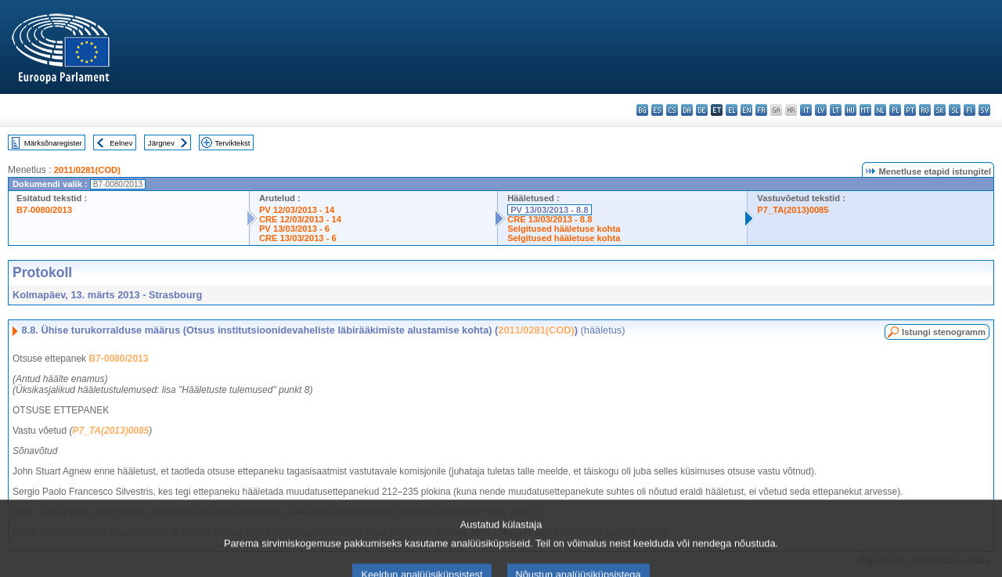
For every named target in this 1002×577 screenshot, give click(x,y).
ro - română (925, 110)
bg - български (642, 110)
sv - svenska (984, 110)
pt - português (910, 110)
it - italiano (806, 110)
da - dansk (687, 110)
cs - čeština (672, 110)
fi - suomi (969, 110)
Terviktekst (232, 143)
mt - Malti (865, 110)
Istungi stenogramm (944, 332)
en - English (746, 110)
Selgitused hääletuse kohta (563, 228)
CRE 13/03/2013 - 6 (298, 238)
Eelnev (121, 143)
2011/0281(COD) (87, 170)
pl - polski (895, 110)
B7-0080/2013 (44, 210)
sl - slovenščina (955, 110)
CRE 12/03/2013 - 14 (300, 219)
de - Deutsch (702, 110)
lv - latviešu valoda (821, 110)
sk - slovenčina (940, 110)
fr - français (761, 110)
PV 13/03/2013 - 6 (294, 228)
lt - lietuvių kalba (836, 110)
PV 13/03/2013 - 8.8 (549, 210)
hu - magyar (850, 110)
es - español (657, 110)
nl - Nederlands (880, 110)
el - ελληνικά (731, 110)
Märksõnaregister (53, 143)
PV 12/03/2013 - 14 (296, 210)
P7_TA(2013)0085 (792, 210)
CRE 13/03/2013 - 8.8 (549, 219)
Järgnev (161, 143)
